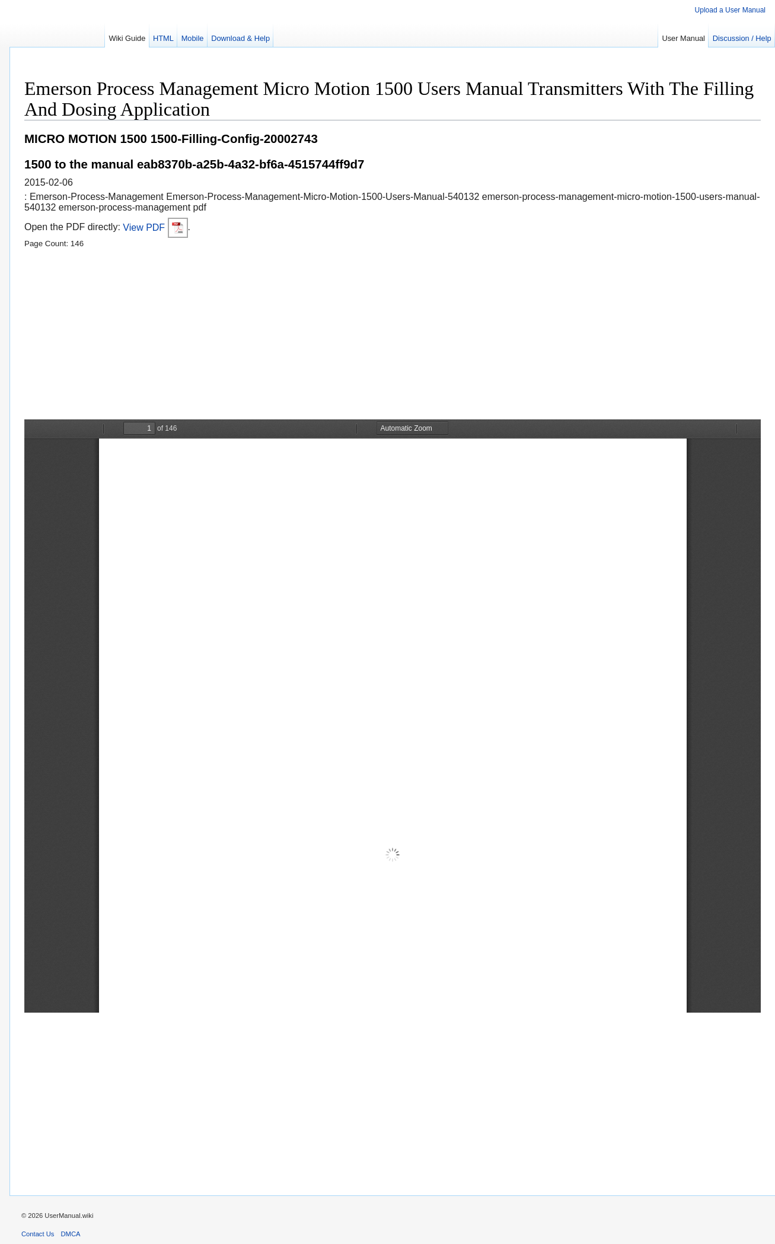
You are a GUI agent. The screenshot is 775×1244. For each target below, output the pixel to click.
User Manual (683, 38)
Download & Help (240, 38)
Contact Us (37, 1233)
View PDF (155, 227)
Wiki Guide (127, 38)
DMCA (71, 1233)
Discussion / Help (742, 38)
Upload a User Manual (730, 10)
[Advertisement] (380, 336)
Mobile (192, 38)
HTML (163, 38)
